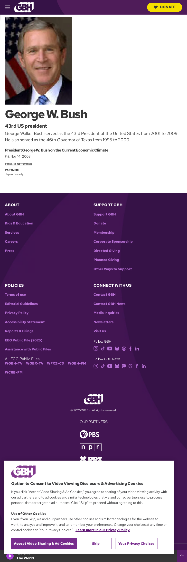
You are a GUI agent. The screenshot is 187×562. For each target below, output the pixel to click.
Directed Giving (107, 251)
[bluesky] (117, 348)
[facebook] (130, 348)
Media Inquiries (106, 313)
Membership (104, 233)
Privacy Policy (16, 313)
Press (9, 251)
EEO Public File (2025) (23, 340)
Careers (11, 242)
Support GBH (105, 214)
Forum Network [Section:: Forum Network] (18, 164)
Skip (96, 543)
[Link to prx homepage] (91, 458)
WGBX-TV (34, 363)
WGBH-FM (77, 363)
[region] (89, 507)
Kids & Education (19, 223)
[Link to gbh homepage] (24, 6)
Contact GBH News (109, 304)
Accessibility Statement (25, 322)
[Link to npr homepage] (91, 446)
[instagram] (96, 348)
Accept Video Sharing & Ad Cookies (44, 543)
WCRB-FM (14, 372)
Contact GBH (105, 295)
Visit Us (100, 331)
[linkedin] (137, 348)
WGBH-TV (13, 363)
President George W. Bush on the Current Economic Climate (56, 150)
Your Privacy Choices (136, 543)
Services (12, 233)
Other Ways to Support (113, 269)
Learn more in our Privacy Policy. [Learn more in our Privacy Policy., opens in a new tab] (102, 530)
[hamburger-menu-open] (9, 7)
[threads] (124, 348)
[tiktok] (103, 348)
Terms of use (15, 295)
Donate (165, 7)
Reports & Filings (19, 331)
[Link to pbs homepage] (89, 433)
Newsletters (103, 322)
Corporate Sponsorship (113, 242)
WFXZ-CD (55, 363)
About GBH (14, 214)
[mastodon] (124, 365)
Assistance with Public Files (28, 349)
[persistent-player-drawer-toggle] (182, 556)
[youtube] (109, 348)
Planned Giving (106, 260)
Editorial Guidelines (21, 304)
